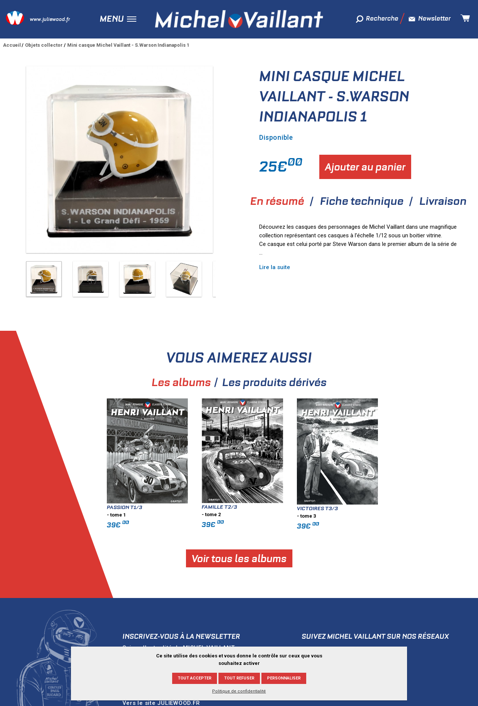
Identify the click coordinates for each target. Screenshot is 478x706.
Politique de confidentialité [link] (239, 691)
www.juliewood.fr (50, 19)
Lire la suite (274, 267)
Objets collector (44, 45)
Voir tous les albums (263, 527)
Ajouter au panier (365, 167)
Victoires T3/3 (341, 477)
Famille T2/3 (243, 475)
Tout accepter (194, 678)
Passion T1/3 (148, 476)
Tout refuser (239, 678)
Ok (253, 627)
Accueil (12, 45)
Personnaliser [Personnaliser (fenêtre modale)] (284, 678)
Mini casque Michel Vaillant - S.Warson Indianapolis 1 (128, 45)
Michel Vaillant (239, 19)
